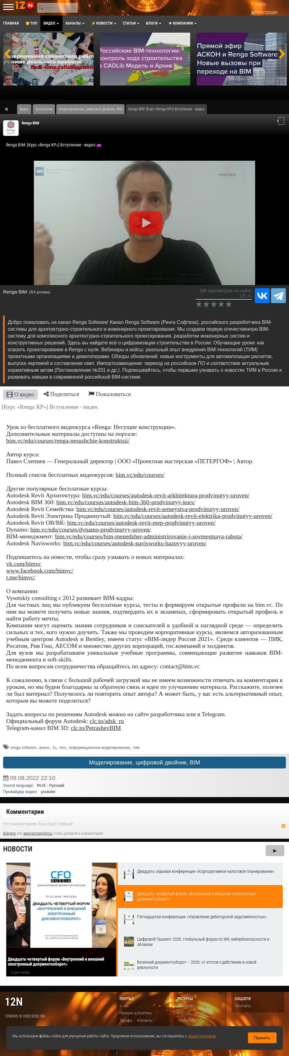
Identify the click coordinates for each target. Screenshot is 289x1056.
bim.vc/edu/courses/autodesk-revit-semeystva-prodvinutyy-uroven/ (158, 509)
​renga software (23, 747)
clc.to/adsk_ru (107, 721)
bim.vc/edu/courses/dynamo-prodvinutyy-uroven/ (90, 529)
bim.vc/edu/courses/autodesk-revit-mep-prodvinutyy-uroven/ (141, 522)
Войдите (9, 833)
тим (136, 747)
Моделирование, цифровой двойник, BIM (144, 762)
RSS (283, 826)
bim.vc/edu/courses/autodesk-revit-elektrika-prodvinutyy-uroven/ (193, 516)
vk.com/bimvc (23, 563)
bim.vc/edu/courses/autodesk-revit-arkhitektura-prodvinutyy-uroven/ (165, 495)
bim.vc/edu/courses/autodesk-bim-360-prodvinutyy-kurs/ (125, 502)
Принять (262, 1037)
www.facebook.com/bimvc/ (39, 570)
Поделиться (61, 394)
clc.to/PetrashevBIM (96, 728)
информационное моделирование (99, 747)
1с (54, 747)
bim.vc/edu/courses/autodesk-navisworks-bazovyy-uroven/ (135, 543)
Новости (17, 849)
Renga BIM (30, 123)
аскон (44, 747)
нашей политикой (202, 1036)
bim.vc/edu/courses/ (140, 475)
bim (63, 747)
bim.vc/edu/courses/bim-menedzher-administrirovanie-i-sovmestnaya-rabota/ (149, 536)
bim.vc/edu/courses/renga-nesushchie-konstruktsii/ (68, 440)
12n (14, 1001)
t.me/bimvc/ (20, 577)
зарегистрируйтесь (38, 833)
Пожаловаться (110, 394)
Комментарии (25, 811)
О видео (20, 394)
